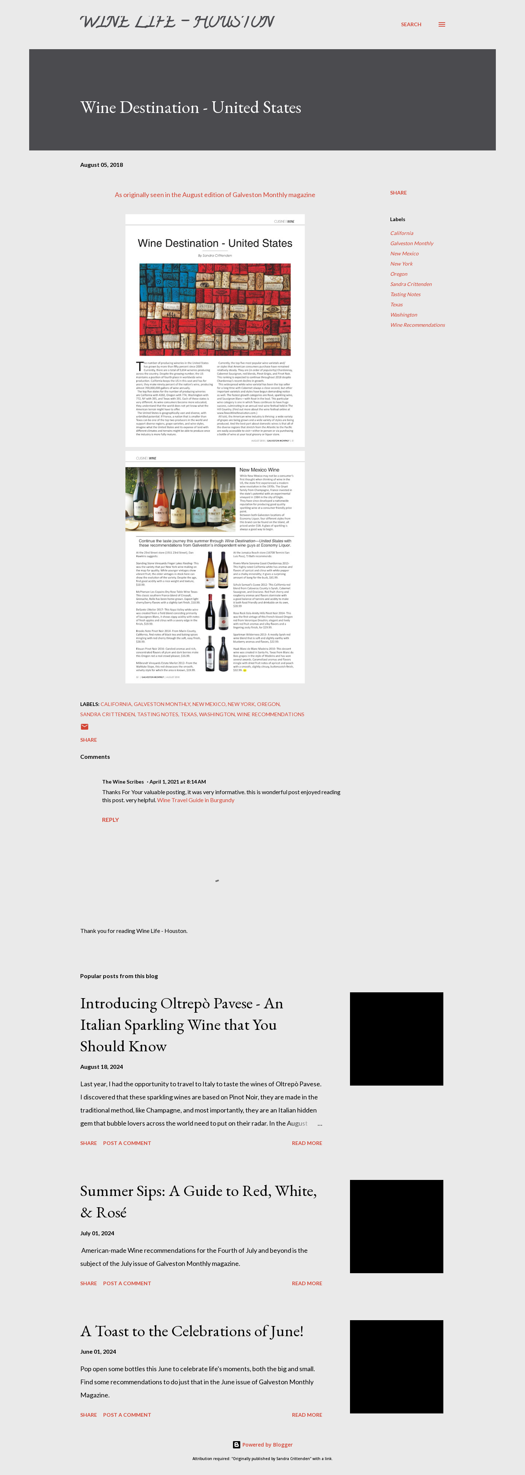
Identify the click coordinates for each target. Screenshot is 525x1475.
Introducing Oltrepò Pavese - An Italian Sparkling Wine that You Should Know (182, 1024)
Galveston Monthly (260, 195)
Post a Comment (127, 1143)
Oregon (398, 274)
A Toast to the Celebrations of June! (192, 1330)
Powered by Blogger (262, 1444)
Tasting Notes (405, 294)
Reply (110, 819)
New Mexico (404, 253)
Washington (403, 314)
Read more (307, 1143)
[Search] (411, 24)
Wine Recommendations (417, 325)
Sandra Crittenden (411, 284)
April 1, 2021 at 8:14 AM (177, 781)
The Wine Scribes (123, 781)
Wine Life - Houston (176, 24)
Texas (396, 304)
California (401, 233)
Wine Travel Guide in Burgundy (195, 799)
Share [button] (398, 192)
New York (401, 263)
